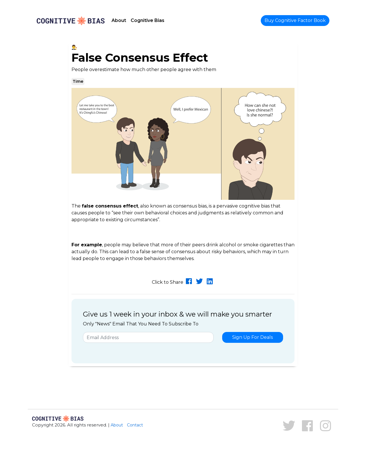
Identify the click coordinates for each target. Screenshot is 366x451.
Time (78, 81)
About (119, 20)
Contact (135, 425)
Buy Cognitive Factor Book (295, 20)
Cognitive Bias (147, 20)
